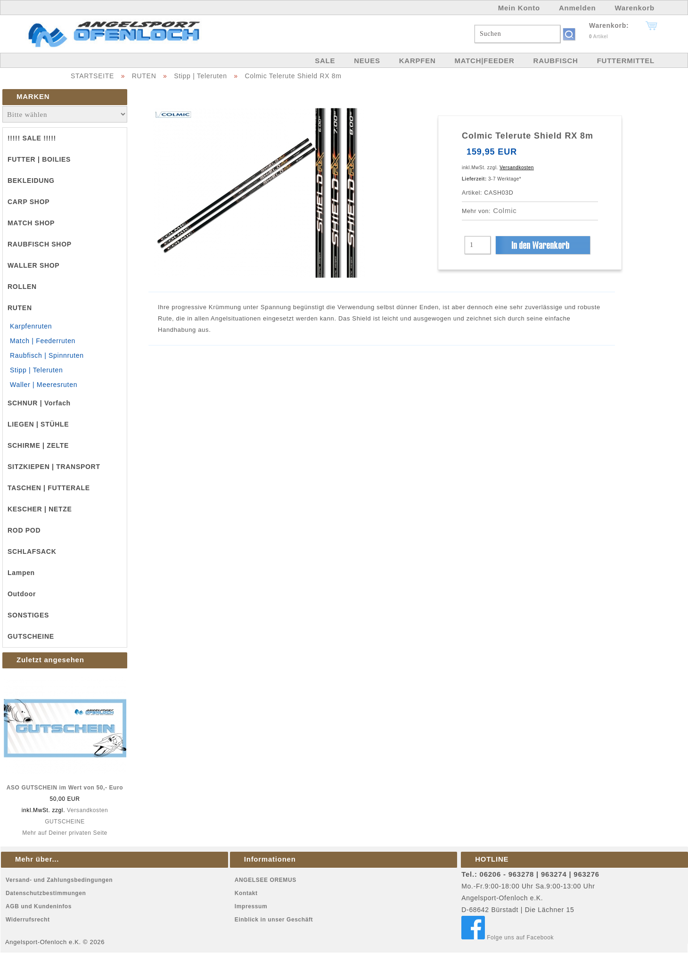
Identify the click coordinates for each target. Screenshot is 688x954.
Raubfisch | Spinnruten (47, 355)
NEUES (367, 61)
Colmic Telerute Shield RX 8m (293, 76)
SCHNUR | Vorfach (39, 403)
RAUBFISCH (555, 61)
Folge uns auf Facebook (507, 937)
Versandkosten (87, 810)
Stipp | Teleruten (200, 76)
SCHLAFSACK (32, 551)
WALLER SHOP (33, 265)
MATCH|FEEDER (484, 61)
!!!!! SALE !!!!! (32, 138)
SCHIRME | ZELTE (38, 445)
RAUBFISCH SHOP (40, 244)
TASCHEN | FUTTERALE (49, 488)
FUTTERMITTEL (626, 61)
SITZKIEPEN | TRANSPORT (54, 466)
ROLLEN (22, 286)
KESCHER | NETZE (40, 509)
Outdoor (22, 594)
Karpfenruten (31, 326)
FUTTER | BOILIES (39, 159)
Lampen (21, 572)
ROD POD (24, 530)
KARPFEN (417, 61)
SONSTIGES (28, 615)
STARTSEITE (92, 76)
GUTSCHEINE (31, 636)
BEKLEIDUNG (31, 180)
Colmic (504, 210)
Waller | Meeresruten (43, 384)
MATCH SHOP (31, 223)
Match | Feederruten (42, 341)
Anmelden (577, 8)
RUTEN (144, 76)
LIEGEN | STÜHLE (38, 424)
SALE (325, 61)
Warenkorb (634, 8)
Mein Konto (519, 8)
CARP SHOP (28, 202)
